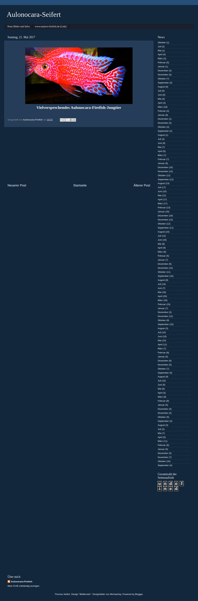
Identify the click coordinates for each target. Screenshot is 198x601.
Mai (159, 50)
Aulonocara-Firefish (21, 581)
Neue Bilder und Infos (18, 26)
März (160, 58)
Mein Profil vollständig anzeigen (23, 586)
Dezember (163, 70)
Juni (160, 95)
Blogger (139, 594)
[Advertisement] (79, 155)
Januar (161, 66)
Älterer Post (142, 185)
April (160, 54)
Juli (159, 46)
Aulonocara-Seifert (34, 14)
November (163, 74)
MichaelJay (115, 594)
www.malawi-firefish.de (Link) (50, 26)
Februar (162, 62)
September (163, 82)
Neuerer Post (17, 185)
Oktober (162, 42)
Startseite (80, 185)
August (161, 86)
